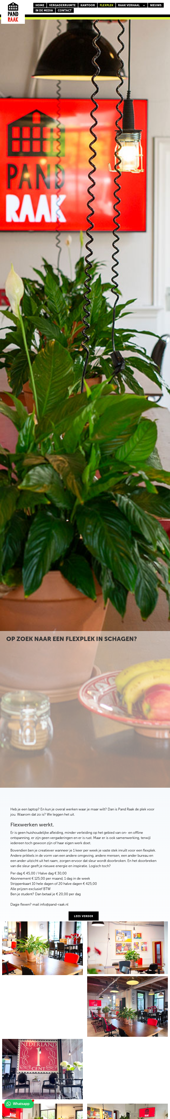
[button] (131, 5)
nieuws (156, 5)
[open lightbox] (42, 948)
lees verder (83, 916)
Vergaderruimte (62, 5)
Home (39, 5)
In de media (44, 10)
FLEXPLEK (106, 5)
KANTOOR (87, 5)
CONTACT (65, 10)
